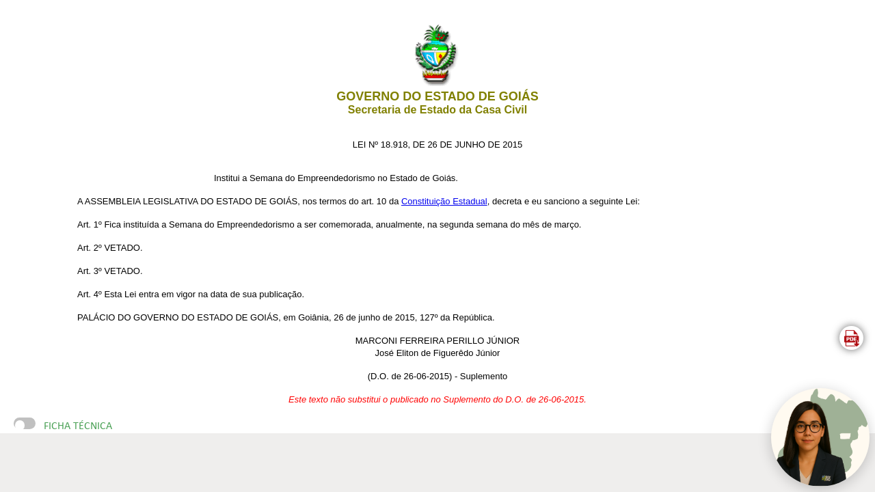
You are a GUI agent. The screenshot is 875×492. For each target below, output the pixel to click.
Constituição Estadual (444, 201)
